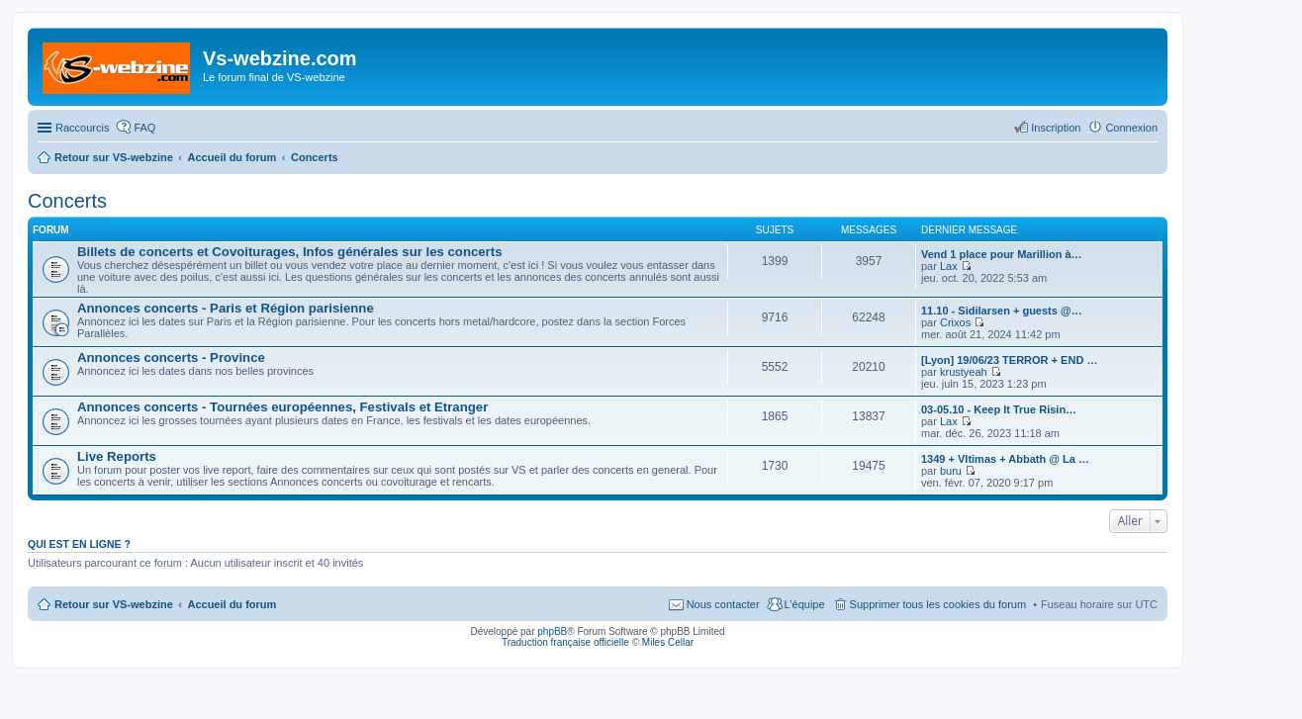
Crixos (955, 322)
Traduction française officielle (565, 642)
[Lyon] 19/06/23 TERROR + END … (1009, 360)
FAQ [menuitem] (144, 128)
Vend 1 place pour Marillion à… (1001, 254)
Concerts (67, 201)
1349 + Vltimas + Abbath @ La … (1005, 459)
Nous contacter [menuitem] (723, 604)
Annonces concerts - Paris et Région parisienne (225, 308)
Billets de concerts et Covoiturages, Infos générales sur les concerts (289, 251)
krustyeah (963, 372)
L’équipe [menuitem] (805, 604)
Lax (949, 266)
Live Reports (116, 456)
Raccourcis (82, 128)
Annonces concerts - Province (171, 357)
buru (951, 471)
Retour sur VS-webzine (113, 604)
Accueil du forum (231, 604)
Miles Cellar (668, 642)
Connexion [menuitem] (1131, 128)
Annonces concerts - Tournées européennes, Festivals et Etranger (282, 407)
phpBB (552, 631)
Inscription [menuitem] (1055, 128)
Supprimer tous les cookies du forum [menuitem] (938, 604)
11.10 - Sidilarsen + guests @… (1001, 310)
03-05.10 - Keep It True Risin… (998, 409)
